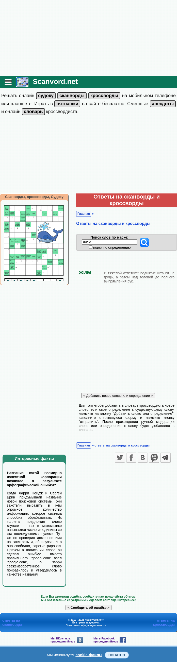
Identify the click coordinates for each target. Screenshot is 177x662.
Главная (83, 214)
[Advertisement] (88, 38)
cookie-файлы (88, 655)
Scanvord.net (55, 81)
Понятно (116, 655)
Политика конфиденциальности (86, 625)
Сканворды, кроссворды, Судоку (34, 197)
